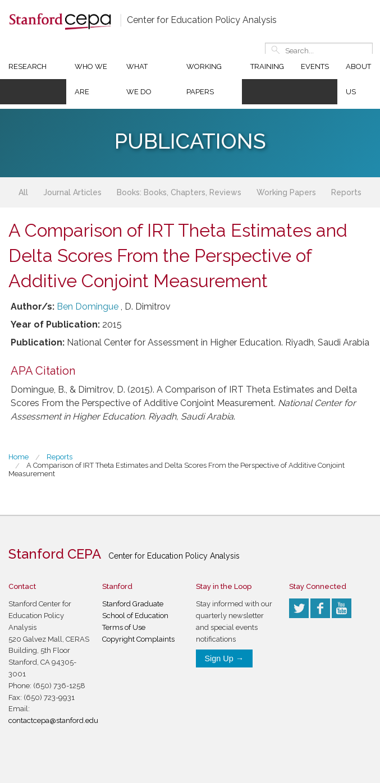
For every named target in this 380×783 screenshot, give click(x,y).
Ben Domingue (87, 306)
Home (18, 457)
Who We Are (91, 79)
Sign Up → (224, 658)
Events (315, 66)
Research (27, 66)
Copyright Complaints (138, 639)
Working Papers (204, 79)
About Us (358, 79)
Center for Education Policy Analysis (202, 20)
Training (267, 66)
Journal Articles (72, 192)
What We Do (139, 79)
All (23, 192)
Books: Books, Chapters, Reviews (179, 192)
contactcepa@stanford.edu (53, 720)
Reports (346, 192)
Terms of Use (123, 627)
